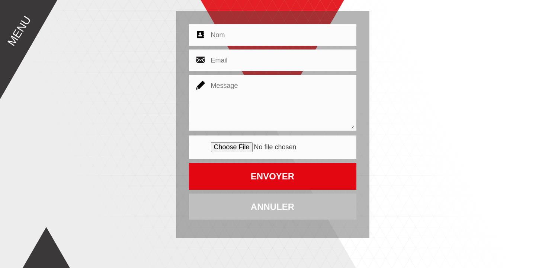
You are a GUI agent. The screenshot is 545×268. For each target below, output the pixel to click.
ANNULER (272, 207)
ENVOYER (272, 176)
